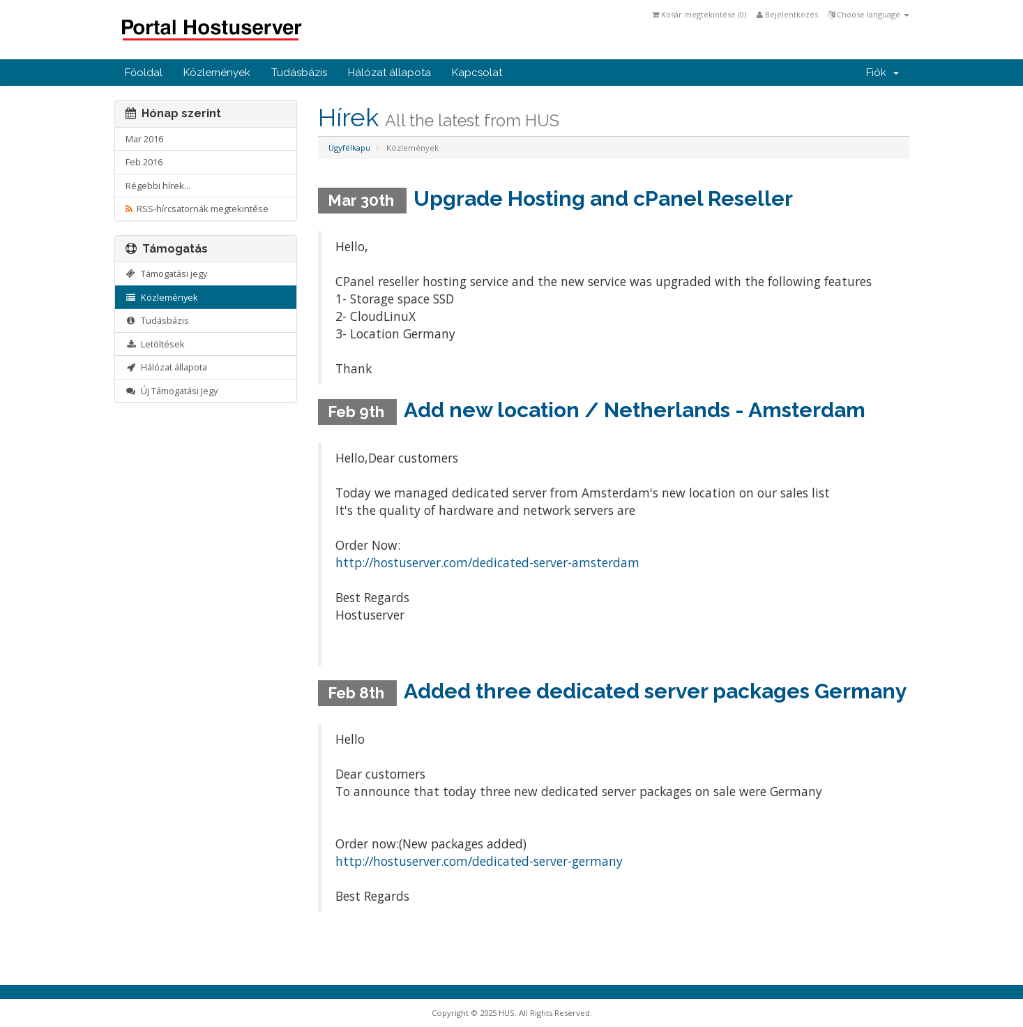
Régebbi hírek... (158, 185)
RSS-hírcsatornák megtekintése (197, 208)
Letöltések (155, 344)
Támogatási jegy (167, 273)
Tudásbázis (299, 72)
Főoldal (143, 72)
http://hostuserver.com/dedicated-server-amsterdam (487, 562)
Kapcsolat (477, 72)
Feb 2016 (144, 162)
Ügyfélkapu (349, 147)
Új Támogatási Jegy (172, 390)
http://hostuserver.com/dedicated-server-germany (479, 861)
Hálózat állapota (389, 72)
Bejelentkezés (787, 14)
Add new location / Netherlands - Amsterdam (634, 410)
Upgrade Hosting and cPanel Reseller (603, 198)
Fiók (882, 72)
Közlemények (216, 72)
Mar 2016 (144, 139)
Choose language (868, 14)
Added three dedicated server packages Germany (655, 691)
